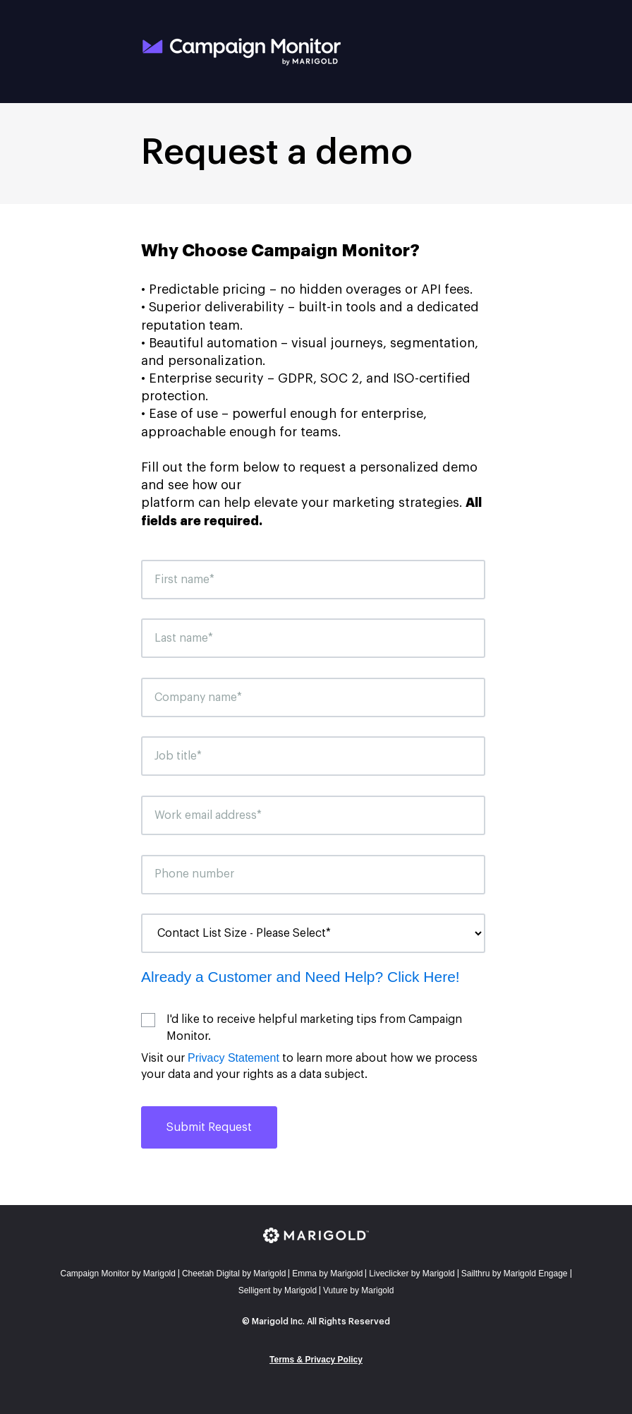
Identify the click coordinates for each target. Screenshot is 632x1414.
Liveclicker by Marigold (411, 1273)
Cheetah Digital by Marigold (234, 1273)
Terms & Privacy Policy (316, 1360)
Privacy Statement (233, 1058)
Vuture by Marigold (358, 1290)
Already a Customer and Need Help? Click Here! (300, 977)
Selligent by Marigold (277, 1290)
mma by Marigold (327, 1273)
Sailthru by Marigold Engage (514, 1273)
